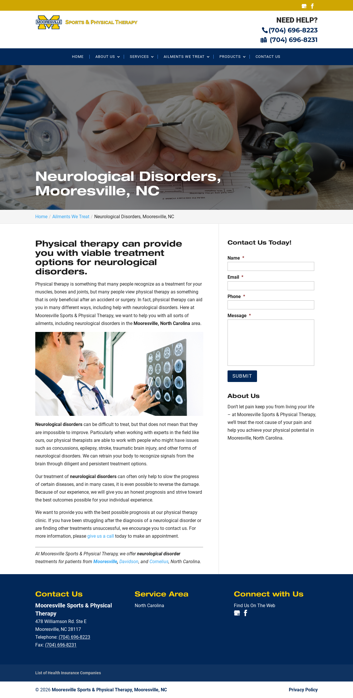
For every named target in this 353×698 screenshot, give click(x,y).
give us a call (100, 536)
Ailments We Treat (184, 57)
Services (139, 57)
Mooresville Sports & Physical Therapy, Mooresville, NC (109, 689)
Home (78, 57)
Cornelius (159, 561)
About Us (105, 57)
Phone (236, 296)
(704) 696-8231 (289, 39)
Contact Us (268, 57)
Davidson (128, 561)
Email (235, 277)
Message (239, 315)
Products (230, 57)
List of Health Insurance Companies (68, 673)
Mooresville (105, 561)
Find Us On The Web (254, 605)
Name (236, 258)
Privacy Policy (303, 689)
